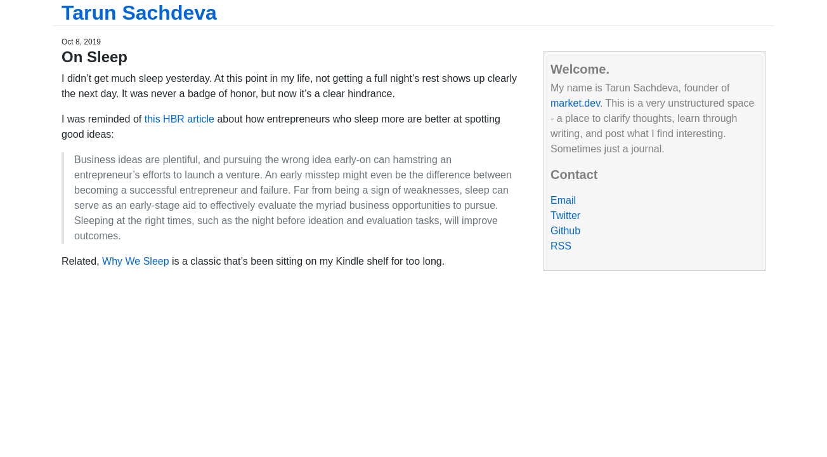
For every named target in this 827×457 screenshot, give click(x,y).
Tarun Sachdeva (139, 12)
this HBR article (179, 119)
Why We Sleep (135, 261)
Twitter (565, 215)
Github (565, 230)
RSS (560, 246)
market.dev (575, 103)
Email (563, 200)
